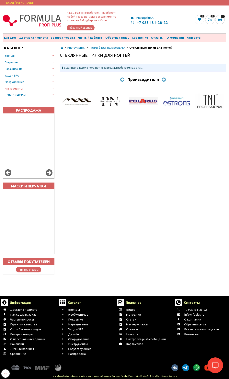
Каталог (10, 37)
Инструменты (14, 88)
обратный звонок (80, 27)
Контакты (194, 37)
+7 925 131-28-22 (149, 22)
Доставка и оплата (33, 37)
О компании (175, 37)
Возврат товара (63, 37)
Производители (143, 79)
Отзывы (157, 37)
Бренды (10, 55)
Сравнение (140, 37)
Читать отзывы (29, 269)
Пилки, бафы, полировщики (107, 47)
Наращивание (13, 68)
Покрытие (11, 62)
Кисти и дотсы (16, 94)
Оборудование (14, 82)
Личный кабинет (90, 37)
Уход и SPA (12, 75)
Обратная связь (117, 37)
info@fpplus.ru (142, 17)
